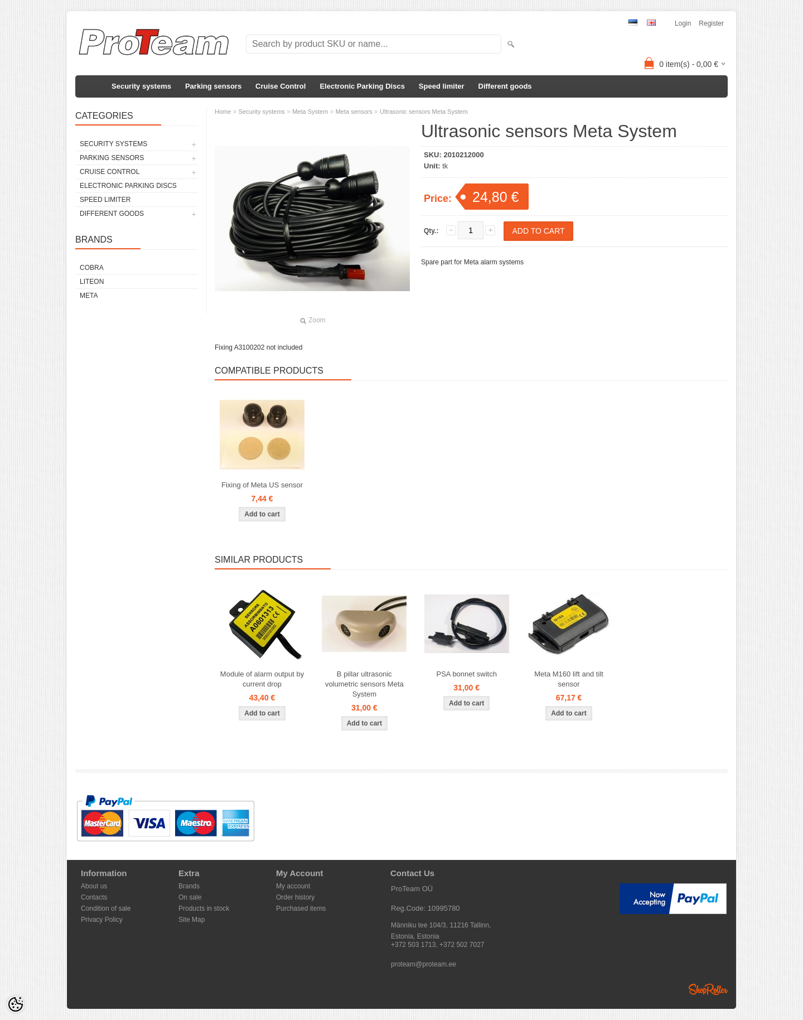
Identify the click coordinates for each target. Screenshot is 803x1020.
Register (711, 23)
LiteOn (92, 282)
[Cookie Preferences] (16, 1004)
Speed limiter (442, 86)
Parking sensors (213, 86)
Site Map (191, 920)
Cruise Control (280, 86)
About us (94, 886)
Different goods (505, 86)
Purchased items (301, 908)
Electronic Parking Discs (362, 86)
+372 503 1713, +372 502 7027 (438, 945)
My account (293, 886)
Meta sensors (354, 111)
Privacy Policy (102, 920)
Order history (295, 897)
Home (223, 111)
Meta (89, 295)
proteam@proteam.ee (423, 964)
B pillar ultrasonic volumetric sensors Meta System (364, 684)
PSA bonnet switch (466, 674)
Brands (189, 886)
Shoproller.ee (708, 989)
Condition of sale (105, 908)
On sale (189, 897)
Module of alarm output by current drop (262, 679)
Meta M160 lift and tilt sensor (568, 679)
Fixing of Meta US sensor (262, 485)
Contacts (94, 897)
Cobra (92, 268)
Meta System (310, 111)
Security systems (141, 86)
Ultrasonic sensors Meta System (424, 111)
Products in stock (203, 908)
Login (683, 23)
